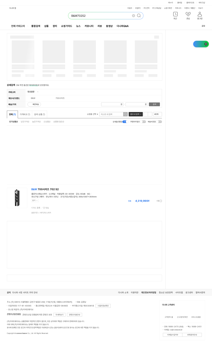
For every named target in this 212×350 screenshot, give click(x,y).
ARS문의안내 (192, 335)
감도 (77, 194)
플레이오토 (190, 3)
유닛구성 (34, 197)
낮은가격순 (25, 121)
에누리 (170, 3)
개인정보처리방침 (148, 292)
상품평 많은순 (58, 121)
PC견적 (146, 8)
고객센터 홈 (169, 317)
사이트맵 (179, 292)
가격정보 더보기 (151, 201)
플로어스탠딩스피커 (39, 194)
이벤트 (186, 8)
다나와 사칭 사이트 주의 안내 (24, 292)
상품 (46, 26)
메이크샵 (202, 3)
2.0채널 (52, 194)
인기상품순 (13, 121)
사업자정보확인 (103, 306)
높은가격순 (36, 121)
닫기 (33, 200)
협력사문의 (200, 292)
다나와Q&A (123, 26)
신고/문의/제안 (182, 317)
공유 (201, 26)
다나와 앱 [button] (12, 8)
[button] (175, 16)
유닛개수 (49, 197)
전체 (12, 114)
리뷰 (100, 26)
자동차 (129, 8)
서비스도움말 (196, 317)
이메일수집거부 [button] (172, 335)
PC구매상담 (156, 8)
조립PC (138, 8)
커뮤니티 (178, 8)
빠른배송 (36, 104)
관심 (47, 208)
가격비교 (25, 114)
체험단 (193, 8)
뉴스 (78, 26)
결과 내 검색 (134, 114)
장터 (55, 26)
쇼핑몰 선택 (92, 114)
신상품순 (47, 121)
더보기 (201, 8)
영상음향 (30, 92)
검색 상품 (39, 114)
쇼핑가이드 (66, 26)
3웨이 (41, 197)
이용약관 (134, 292)
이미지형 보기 (150, 114)
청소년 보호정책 (166, 292)
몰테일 (179, 3)
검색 (154, 104)
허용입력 (60, 194)
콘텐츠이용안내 (74, 315)
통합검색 (35, 26)
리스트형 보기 (146, 114)
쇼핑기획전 (168, 8)
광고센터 (189, 292)
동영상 (109, 26)
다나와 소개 (123, 292)
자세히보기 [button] (59, 315)
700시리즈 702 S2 (45, 189)
